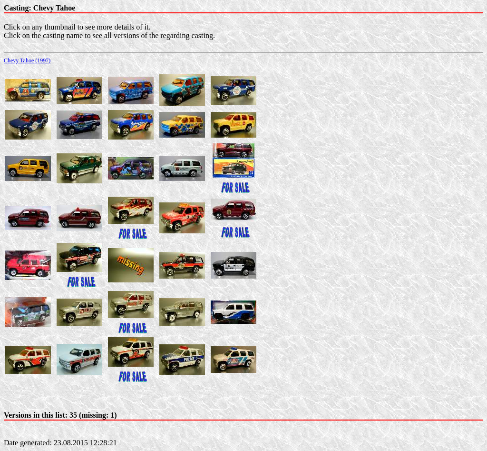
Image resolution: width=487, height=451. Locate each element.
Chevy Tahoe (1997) (27, 60)
